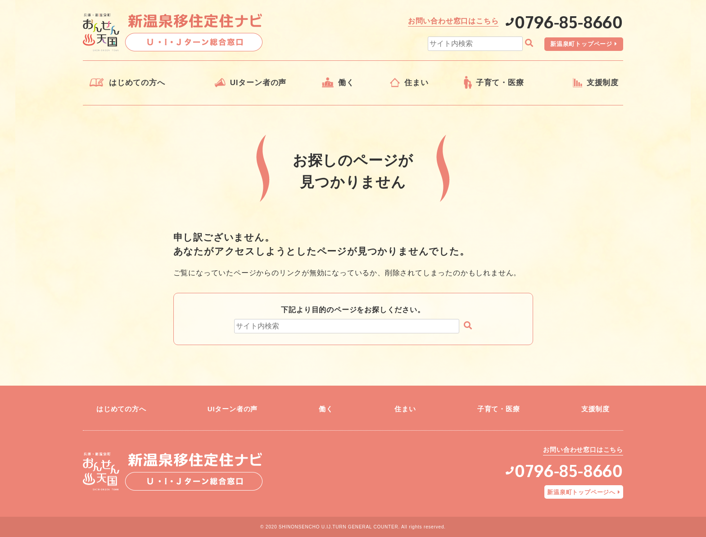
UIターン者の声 (258, 82)
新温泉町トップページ (581, 44)
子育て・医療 (500, 82)
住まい (416, 82)
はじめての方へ (137, 82)
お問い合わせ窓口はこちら (453, 21)
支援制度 (603, 82)
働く (346, 82)
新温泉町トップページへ (581, 492)
